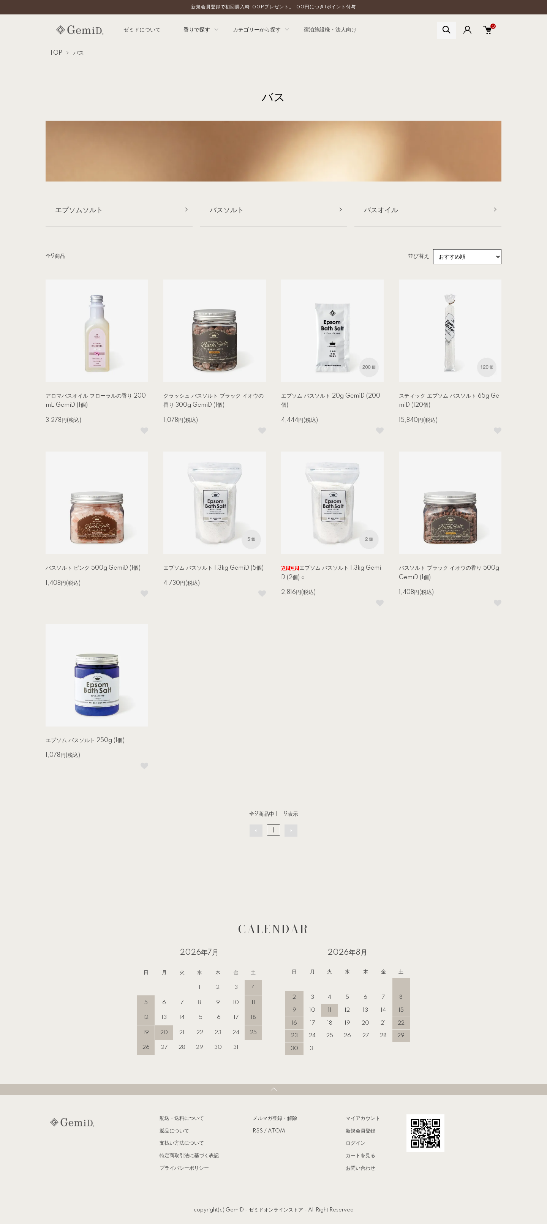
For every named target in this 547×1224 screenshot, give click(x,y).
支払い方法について (182, 1143)
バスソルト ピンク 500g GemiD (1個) (93, 568)
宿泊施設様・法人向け (330, 30)
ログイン (355, 1143)
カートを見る (360, 1155)
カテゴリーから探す (257, 30)
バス (78, 53)
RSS (258, 1131)
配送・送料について (182, 1118)
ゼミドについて (142, 30)
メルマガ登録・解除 (275, 1118)
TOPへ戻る (273, 1089)
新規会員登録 (360, 1131)
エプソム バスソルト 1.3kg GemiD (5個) (213, 568)
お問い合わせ (360, 1168)
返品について (174, 1131)
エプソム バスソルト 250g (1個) (85, 741)
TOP (55, 53)
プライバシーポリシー (184, 1168)
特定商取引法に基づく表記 (189, 1155)
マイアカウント (363, 1118)
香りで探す (196, 30)
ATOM (276, 1131)
